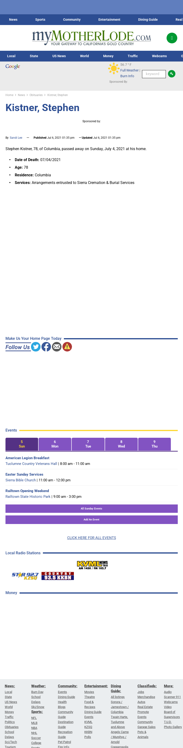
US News (59, 56)
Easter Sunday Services (24, 474)
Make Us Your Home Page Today (33, 338)
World (84, 56)
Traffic (133, 56)
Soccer (36, 737)
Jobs (140, 692)
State (34, 56)
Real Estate (145, 707)
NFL (34, 717)
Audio (168, 692)
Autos (141, 702)
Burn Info (127, 76)
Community (72, 19)
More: (168, 686)
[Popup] (172, 38)
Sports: (37, 712)
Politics (10, 722)
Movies (89, 692)
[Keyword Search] (154, 74)
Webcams (159, 56)
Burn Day (37, 692)
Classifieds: (147, 686)
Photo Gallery (173, 727)
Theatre (89, 697)
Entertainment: (96, 686)
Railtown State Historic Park (28, 496)
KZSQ (88, 727)
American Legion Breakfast (27, 458)
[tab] (21, 444)
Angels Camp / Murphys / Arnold (120, 737)
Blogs (62, 707)
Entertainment (109, 19)
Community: (67, 686)
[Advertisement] (41, 674)
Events (62, 692)
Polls (87, 737)
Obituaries (12, 727)
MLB (34, 722)
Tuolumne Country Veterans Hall (31, 464)
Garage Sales (146, 727)
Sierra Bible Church (20, 480)
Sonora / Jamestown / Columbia (120, 707)
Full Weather (129, 70)
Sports (40, 19)
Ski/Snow (37, 707)
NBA (34, 727)
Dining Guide (148, 19)
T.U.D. (168, 722)
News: (10, 686)
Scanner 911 (172, 697)
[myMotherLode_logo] (91, 38)
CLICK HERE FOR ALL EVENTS (91, 538)
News (13, 19)
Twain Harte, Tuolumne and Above (119, 722)
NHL (34, 732)
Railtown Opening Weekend (27, 491)
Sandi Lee (16, 137)
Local (11, 56)
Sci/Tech (11, 742)
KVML (88, 722)
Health (62, 702)
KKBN (88, 732)
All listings (118, 697)
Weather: (38, 686)
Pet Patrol (64, 742)
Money (108, 56)
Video (168, 707)
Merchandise (146, 697)
